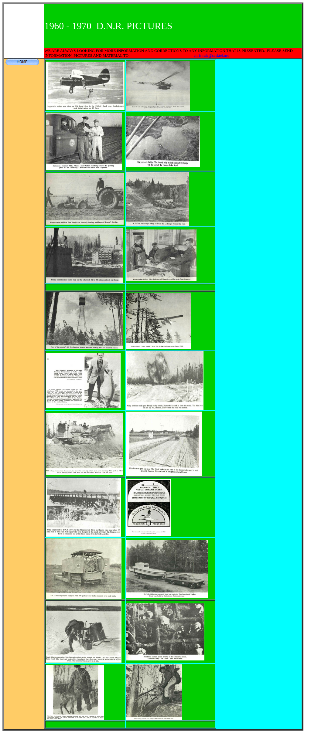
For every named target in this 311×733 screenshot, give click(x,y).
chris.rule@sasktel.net (211, 55)
